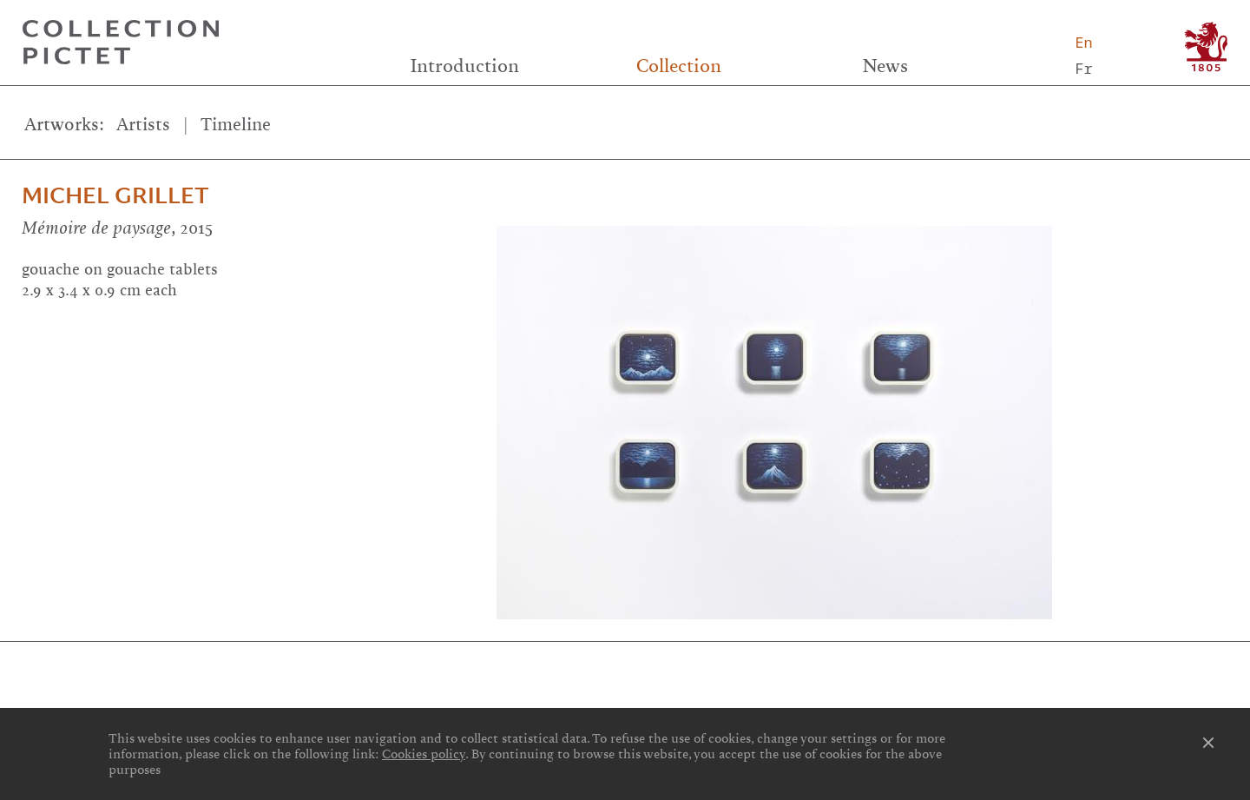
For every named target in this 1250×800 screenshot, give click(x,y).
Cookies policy (423, 754)
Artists (143, 124)
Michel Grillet (115, 195)
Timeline (236, 124)
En (1083, 42)
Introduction (465, 66)
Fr (1083, 68)
